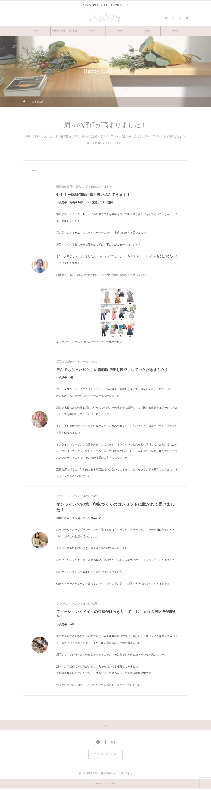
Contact (174, 31)
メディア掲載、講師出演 (64, 31)
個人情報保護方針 (88, 775)
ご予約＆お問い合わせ (105, 755)
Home (37, 31)
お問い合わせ (125, 775)
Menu (91, 31)
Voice (119, 31)
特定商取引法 (108, 775)
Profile (147, 31)
